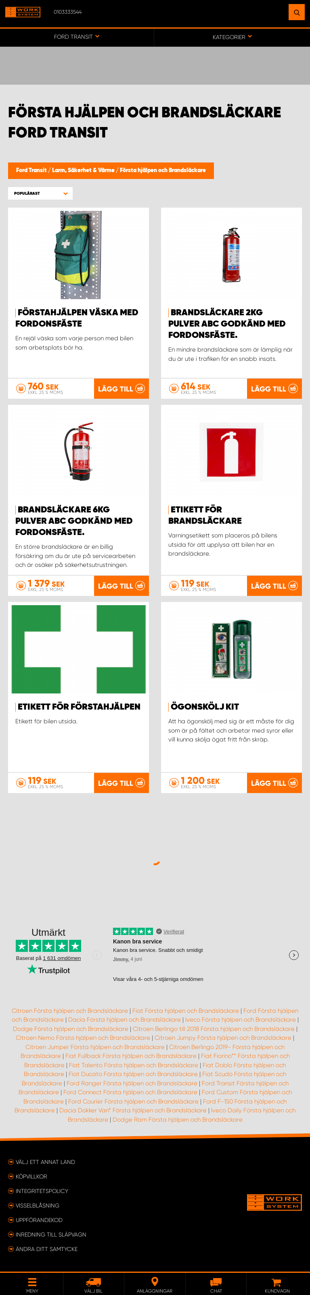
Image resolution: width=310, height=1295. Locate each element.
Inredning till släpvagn (51, 1234)
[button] (40, 193)
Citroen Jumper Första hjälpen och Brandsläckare (95, 1047)
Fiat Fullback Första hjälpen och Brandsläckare (131, 1056)
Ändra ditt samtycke (47, 1249)
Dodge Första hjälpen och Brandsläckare (70, 1029)
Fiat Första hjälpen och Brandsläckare (185, 1010)
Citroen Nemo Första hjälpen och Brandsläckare (83, 1037)
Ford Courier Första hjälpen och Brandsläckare (133, 1101)
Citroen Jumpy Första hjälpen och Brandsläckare (223, 1037)
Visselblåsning (37, 1205)
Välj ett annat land (45, 1162)
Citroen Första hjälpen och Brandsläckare (70, 1010)
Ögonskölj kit (205, 707)
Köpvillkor (31, 1176)
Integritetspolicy (42, 1191)
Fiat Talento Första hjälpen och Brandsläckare (133, 1065)
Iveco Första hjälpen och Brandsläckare (240, 1019)
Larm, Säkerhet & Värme (84, 170)
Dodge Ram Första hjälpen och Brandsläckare (178, 1119)
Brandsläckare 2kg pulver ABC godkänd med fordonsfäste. (227, 324)
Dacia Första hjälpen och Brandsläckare (124, 1019)
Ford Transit (32, 170)
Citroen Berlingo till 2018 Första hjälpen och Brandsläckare (214, 1029)
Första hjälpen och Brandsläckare (163, 170)
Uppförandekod (39, 1220)
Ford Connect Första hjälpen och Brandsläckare (130, 1092)
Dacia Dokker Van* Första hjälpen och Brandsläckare (133, 1110)
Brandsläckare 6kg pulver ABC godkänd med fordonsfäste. (74, 521)
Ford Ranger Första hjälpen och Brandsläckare (132, 1083)
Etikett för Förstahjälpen (79, 707)
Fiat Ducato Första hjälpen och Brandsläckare (133, 1074)
